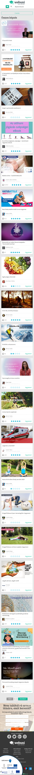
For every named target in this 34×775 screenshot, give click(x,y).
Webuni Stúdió (17, 754)
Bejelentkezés (19, 7)
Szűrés (17, 13)
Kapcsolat (5, 751)
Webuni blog (17, 752)
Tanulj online (28, 751)
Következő (23, 699)
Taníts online (17, 751)
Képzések (28, 752)
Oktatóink (5, 752)
